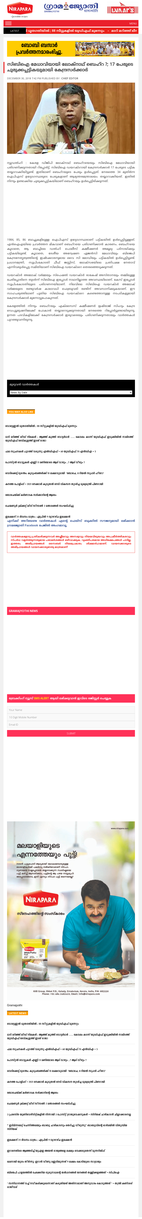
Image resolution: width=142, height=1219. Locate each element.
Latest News (17, 1013)
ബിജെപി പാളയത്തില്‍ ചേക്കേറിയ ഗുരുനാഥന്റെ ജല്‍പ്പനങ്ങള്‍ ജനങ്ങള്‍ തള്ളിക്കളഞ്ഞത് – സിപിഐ (63, 1173)
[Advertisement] (71, 211)
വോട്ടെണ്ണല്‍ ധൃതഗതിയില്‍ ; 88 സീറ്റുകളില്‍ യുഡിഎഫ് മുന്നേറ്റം (56, 31)
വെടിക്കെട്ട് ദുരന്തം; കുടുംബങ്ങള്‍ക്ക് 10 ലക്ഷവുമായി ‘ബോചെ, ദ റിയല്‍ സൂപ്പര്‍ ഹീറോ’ (54, 473)
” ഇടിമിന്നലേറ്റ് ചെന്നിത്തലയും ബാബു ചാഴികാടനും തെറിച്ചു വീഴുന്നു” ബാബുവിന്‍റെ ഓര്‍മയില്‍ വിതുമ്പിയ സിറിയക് (67, 1127)
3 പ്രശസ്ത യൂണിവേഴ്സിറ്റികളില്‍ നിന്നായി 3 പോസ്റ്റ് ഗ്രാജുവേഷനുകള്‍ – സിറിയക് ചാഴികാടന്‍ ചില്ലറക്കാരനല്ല (69, 1115)
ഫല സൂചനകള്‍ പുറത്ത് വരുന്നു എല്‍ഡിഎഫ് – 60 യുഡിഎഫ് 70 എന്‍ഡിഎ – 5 (50, 452)
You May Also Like (21, 411)
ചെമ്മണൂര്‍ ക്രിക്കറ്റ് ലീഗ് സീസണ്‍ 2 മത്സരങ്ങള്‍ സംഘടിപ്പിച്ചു (39, 506)
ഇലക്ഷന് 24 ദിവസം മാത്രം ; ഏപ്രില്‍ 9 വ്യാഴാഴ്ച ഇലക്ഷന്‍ (37, 517)
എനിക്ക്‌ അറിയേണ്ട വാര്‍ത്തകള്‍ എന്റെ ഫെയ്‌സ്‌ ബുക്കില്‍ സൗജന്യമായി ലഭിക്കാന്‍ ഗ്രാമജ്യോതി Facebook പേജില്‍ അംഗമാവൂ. (71, 523)
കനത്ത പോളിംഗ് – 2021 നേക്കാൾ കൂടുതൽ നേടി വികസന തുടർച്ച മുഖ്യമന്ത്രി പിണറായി (54, 484)
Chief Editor (69, 78)
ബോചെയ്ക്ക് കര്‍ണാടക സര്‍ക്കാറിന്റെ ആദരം (30, 495)
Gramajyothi (14, 1005)
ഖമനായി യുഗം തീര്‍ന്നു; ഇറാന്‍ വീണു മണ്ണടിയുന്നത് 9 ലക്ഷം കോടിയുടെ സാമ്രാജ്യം (54, 1162)
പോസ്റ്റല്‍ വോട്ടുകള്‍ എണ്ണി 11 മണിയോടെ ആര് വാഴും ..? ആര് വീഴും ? (45, 462)
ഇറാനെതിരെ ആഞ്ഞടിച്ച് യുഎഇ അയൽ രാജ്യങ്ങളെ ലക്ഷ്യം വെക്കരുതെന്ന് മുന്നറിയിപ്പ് (56, 1151)
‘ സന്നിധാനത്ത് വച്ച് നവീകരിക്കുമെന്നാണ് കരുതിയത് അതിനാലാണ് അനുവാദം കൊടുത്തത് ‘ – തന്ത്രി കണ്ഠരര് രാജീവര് (69, 1185)
